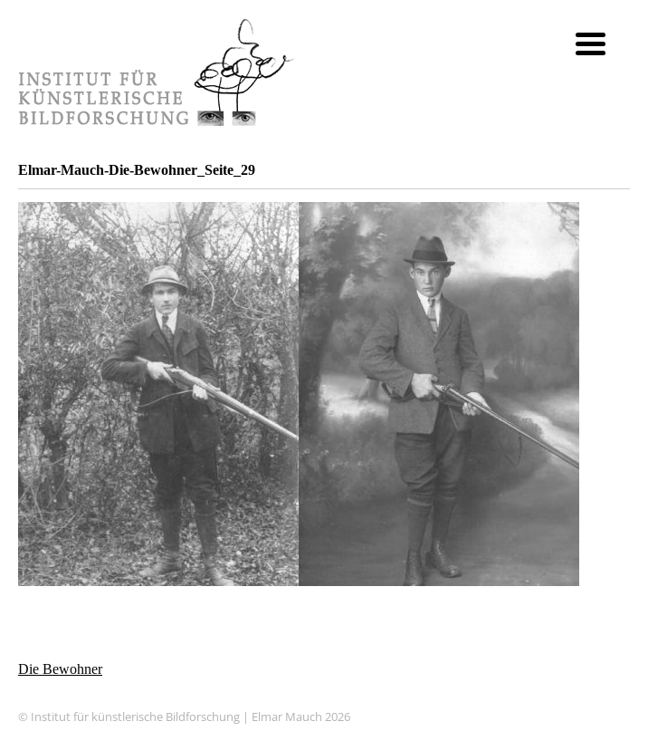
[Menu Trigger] (590, 43)
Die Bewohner (60, 669)
